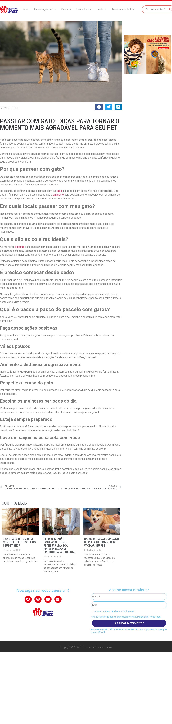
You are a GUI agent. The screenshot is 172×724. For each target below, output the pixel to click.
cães (59, 190)
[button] (99, 107)
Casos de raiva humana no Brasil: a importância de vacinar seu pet (101, 542)
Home (25, 9)
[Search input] (156, 9)
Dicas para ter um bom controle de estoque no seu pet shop (19, 542)
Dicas (66, 9)
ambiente (58, 194)
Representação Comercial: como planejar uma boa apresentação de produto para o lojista (59, 545)
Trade (102, 9)
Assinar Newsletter (129, 623)
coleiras (19, 246)
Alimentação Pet (45, 9)
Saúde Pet (84, 9)
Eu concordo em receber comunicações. (113, 611)
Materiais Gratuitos (123, 9)
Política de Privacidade (148, 616)
